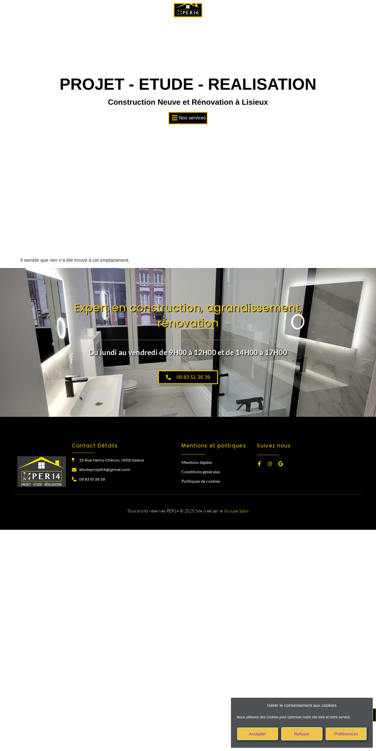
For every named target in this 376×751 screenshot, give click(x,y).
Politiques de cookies (201, 481)
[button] (188, 118)
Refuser (302, 733)
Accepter (257, 733)
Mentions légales (197, 462)
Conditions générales (201, 472)
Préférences (346, 733)
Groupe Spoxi (236, 511)
